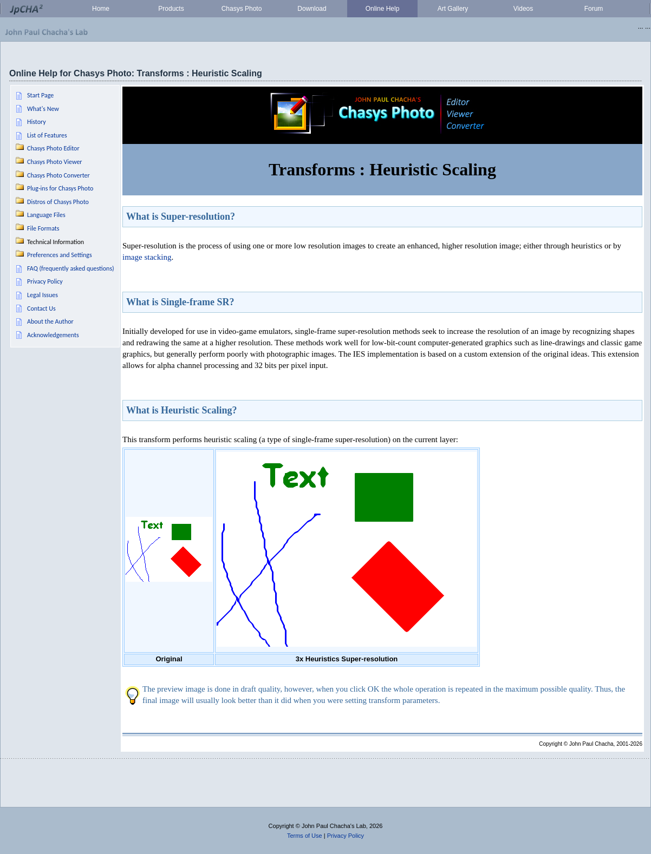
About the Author (50, 321)
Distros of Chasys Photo (58, 202)
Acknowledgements (53, 335)
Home (100, 8)
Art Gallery (453, 8)
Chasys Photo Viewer (54, 162)
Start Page (40, 95)
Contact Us (41, 308)
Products (171, 8)
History (36, 122)
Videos (523, 8)
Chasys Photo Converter (58, 175)
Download (311, 8)
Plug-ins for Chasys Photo (60, 188)
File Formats (43, 228)
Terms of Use (304, 835)
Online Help (383, 8)
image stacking (146, 257)
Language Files (46, 215)
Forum (593, 8)
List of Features (47, 135)
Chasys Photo (242, 8)
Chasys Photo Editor (53, 148)
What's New (43, 109)
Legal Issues (42, 295)
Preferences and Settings (59, 255)
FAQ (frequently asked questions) (70, 268)
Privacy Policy (45, 281)
